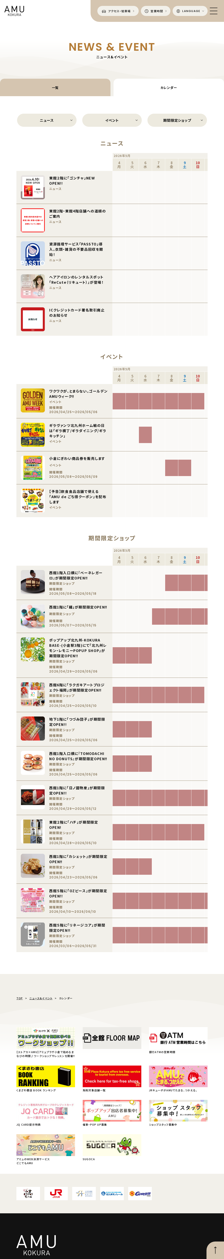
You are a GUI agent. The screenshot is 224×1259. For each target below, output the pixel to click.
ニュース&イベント (40, 998)
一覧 (55, 87)
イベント (112, 120)
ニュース (47, 120)
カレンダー (169, 87)
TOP (19, 998)
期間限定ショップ (177, 120)
